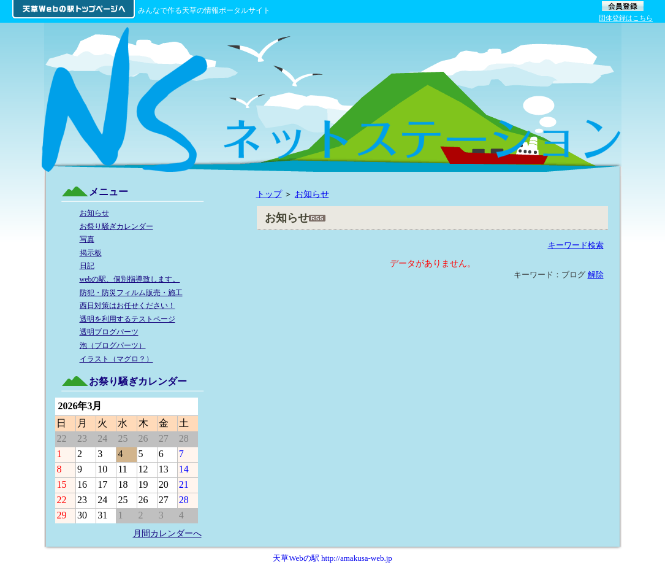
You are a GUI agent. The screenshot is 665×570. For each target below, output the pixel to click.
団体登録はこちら (626, 17)
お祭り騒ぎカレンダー (116, 226)
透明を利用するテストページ (127, 319)
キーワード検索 (576, 245)
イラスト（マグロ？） (116, 359)
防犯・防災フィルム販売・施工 (131, 292)
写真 (87, 239)
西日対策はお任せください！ (127, 305)
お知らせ (312, 194)
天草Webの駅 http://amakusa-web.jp (332, 558)
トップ (269, 194)
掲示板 (91, 252)
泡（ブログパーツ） (113, 345)
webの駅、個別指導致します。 (130, 279)
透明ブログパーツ (109, 332)
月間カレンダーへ (167, 533)
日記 (87, 265)
